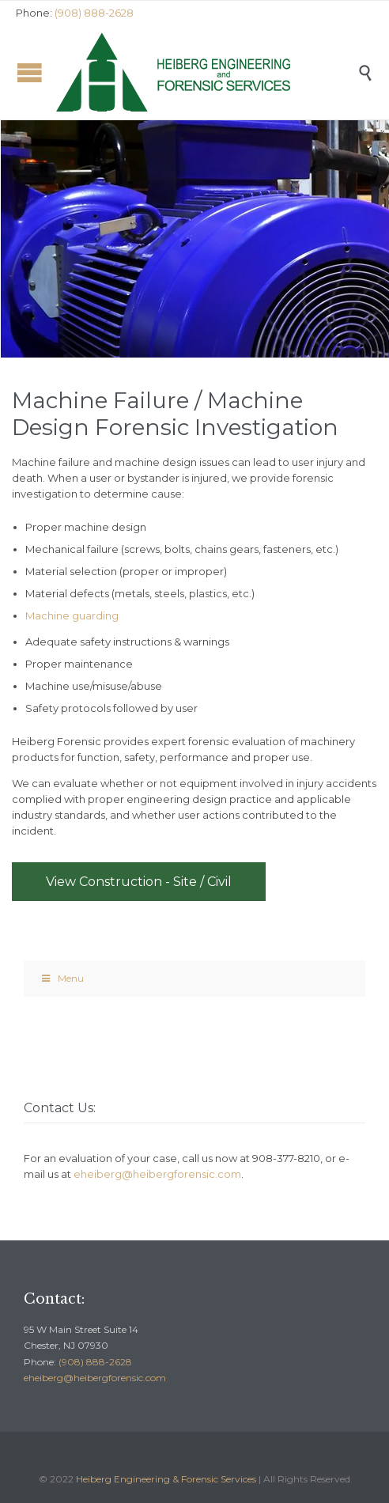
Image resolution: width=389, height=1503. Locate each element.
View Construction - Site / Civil (139, 881)
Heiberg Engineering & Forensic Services (166, 1479)
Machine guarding (72, 615)
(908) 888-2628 (95, 1362)
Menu (62, 978)
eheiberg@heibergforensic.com (157, 1174)
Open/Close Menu (29, 72)
